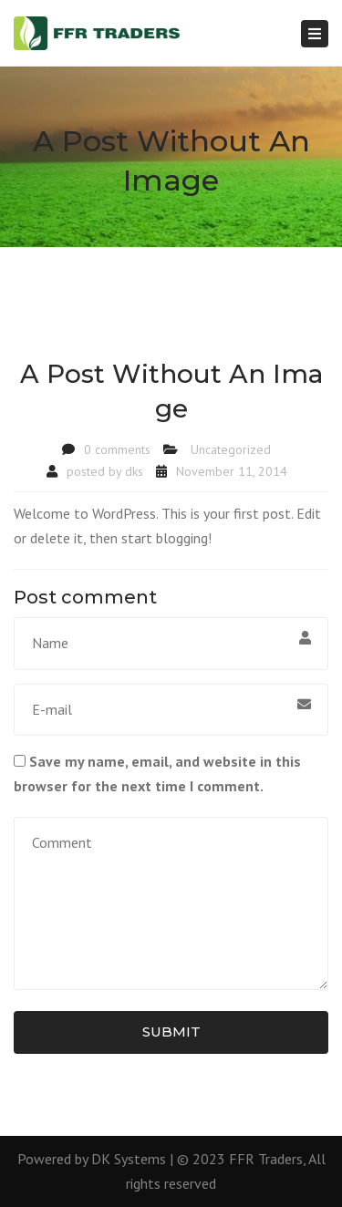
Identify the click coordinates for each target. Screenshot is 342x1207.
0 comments (117, 449)
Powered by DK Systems (91, 1159)
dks (134, 471)
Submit (171, 1031)
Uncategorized (231, 449)
